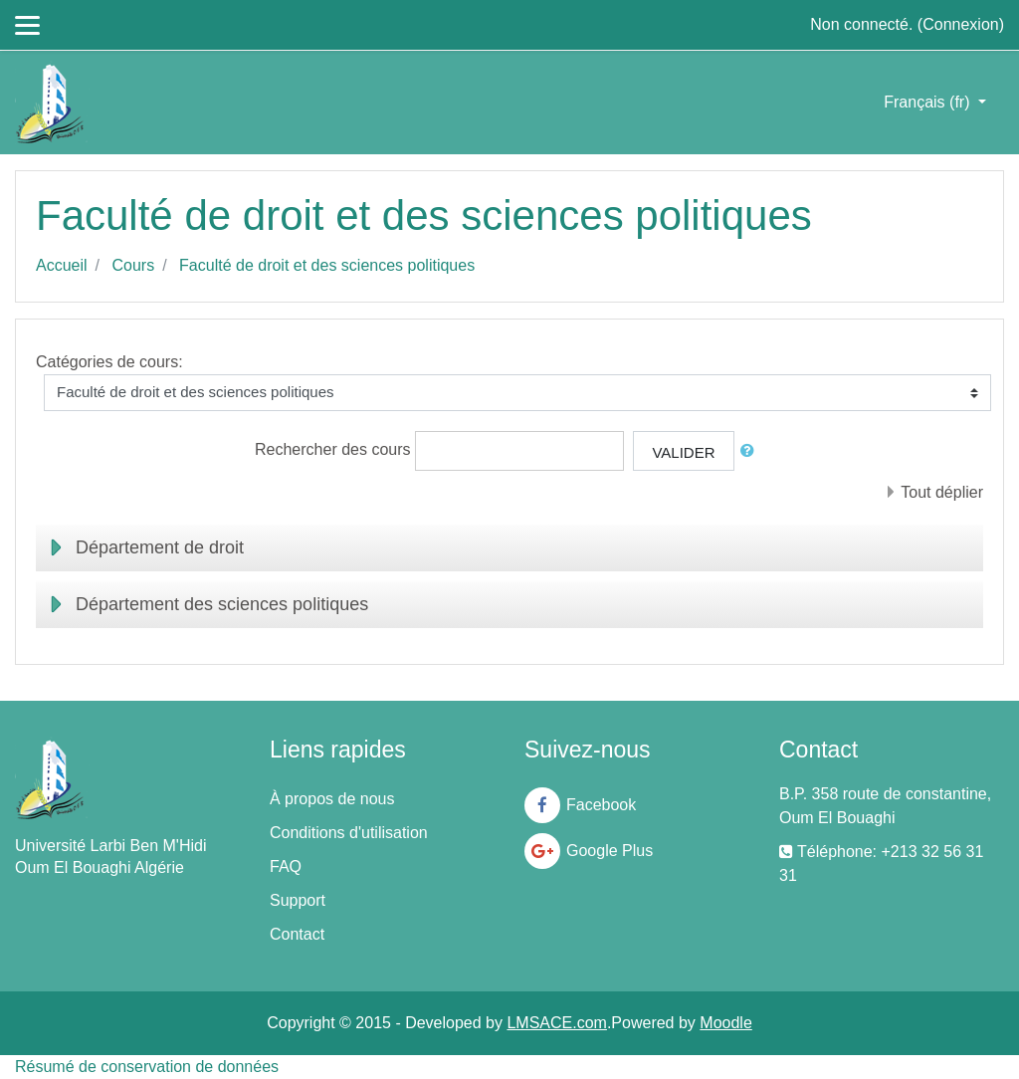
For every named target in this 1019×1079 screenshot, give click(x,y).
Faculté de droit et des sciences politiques (327, 265)
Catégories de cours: (109, 361)
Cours (132, 265)
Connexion (960, 24)
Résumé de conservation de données (147, 1066)
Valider (683, 452)
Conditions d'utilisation (349, 832)
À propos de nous (332, 798)
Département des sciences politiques (222, 604)
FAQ (286, 866)
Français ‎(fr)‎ (929, 102)
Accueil (62, 265)
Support (297, 900)
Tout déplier (942, 492)
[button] (751, 451)
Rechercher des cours (333, 449)
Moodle (725, 1022)
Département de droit (160, 547)
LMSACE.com (556, 1022)
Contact (297, 934)
